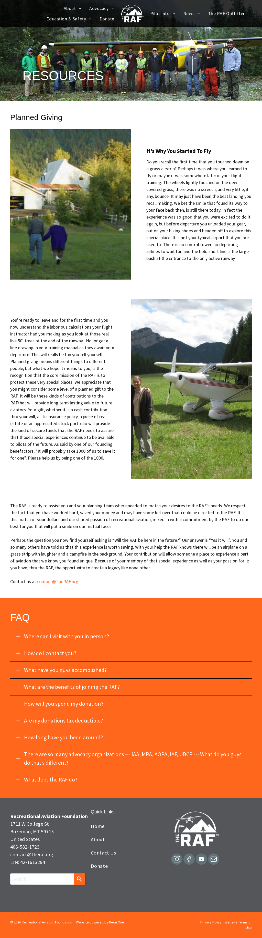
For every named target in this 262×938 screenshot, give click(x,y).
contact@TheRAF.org (57, 581)
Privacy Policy (211, 922)
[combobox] (42, 879)
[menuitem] (72, 8)
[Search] (79, 879)
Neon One (116, 922)
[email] (213, 859)
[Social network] (176, 859)
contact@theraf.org (31, 854)
